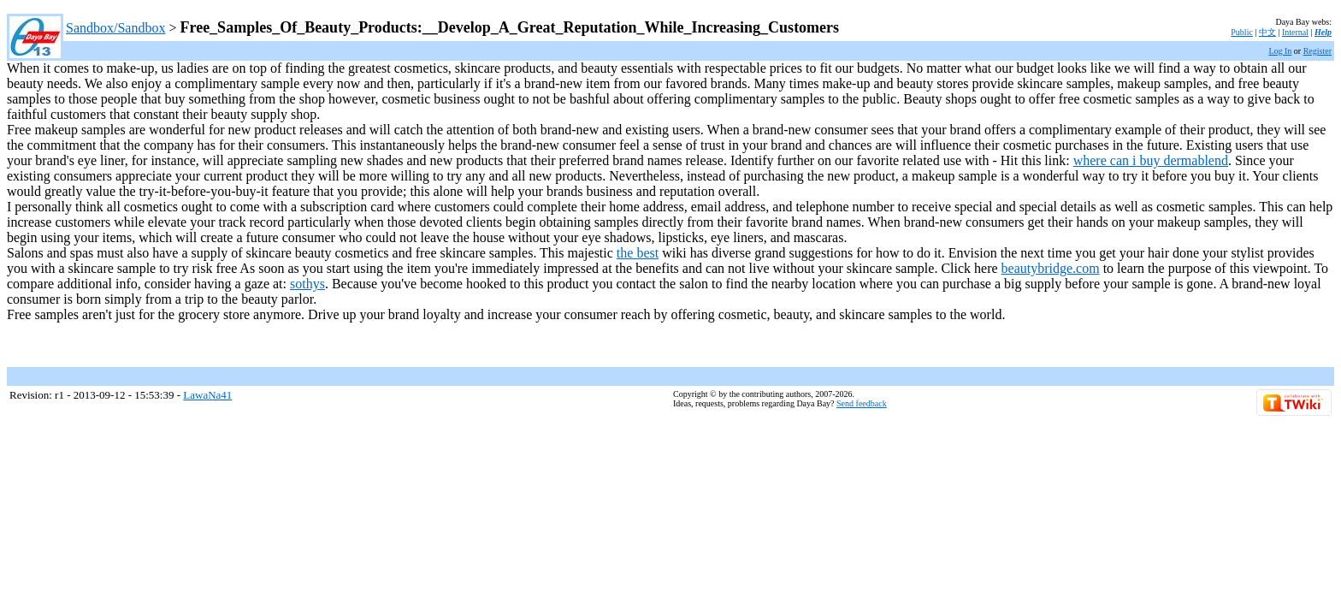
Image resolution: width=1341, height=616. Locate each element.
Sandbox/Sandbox (115, 28)
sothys (307, 283)
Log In (1279, 51)
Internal (1295, 32)
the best (638, 253)
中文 (1267, 32)
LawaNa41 (207, 394)
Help (1323, 32)
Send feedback (861, 403)
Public (1242, 32)
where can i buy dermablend (1150, 160)
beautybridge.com (1050, 268)
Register (1317, 51)
